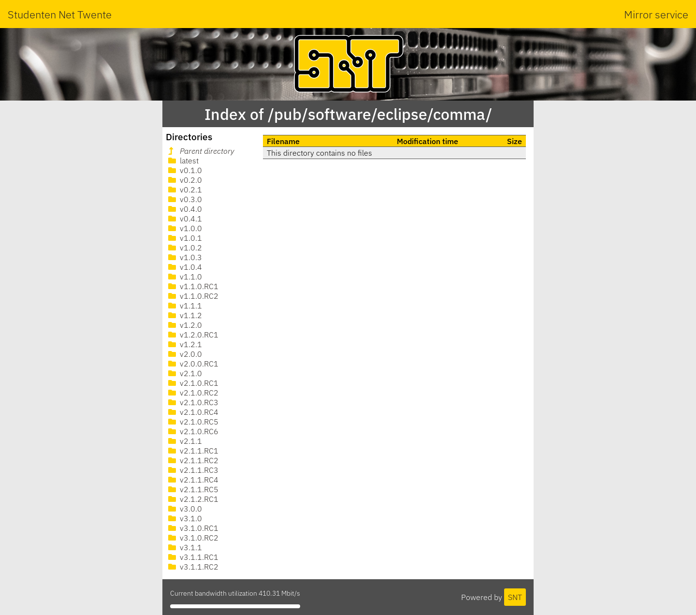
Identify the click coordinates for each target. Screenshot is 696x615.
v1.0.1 (184, 238)
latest (182, 160)
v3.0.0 (184, 508)
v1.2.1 (184, 344)
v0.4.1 (184, 218)
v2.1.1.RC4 (192, 479)
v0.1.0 (184, 170)
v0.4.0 (184, 209)
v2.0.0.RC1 (192, 363)
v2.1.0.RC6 (192, 431)
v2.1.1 (184, 441)
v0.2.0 (184, 180)
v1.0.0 (184, 228)
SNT (515, 597)
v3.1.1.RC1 (192, 557)
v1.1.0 (184, 276)
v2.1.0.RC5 (192, 421)
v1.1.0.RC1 (192, 286)
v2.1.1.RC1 (192, 450)
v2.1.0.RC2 (192, 392)
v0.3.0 (184, 199)
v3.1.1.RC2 (192, 566)
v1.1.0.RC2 (192, 296)
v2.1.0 (184, 373)
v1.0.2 (184, 247)
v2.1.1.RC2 (192, 460)
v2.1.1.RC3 (192, 470)
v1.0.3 (184, 257)
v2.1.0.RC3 (192, 402)
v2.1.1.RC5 (192, 489)
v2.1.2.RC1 (192, 499)
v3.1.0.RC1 (192, 528)
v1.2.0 (184, 325)
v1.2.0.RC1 (192, 334)
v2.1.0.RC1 (192, 383)
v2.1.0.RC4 (192, 412)
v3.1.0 (184, 518)
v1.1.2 (184, 315)
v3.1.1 (184, 547)
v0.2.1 (184, 189)
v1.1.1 (184, 305)
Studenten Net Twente (60, 14)
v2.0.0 (184, 354)
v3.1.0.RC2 (192, 537)
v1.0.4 (184, 267)
